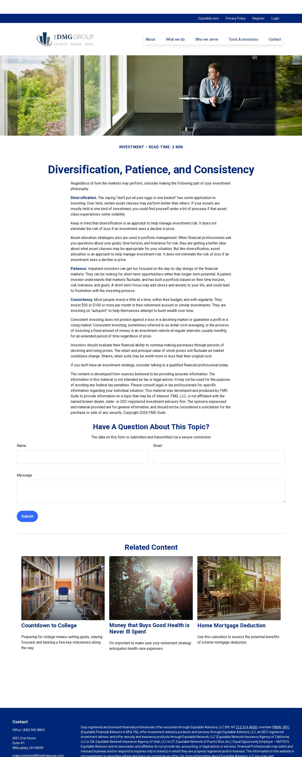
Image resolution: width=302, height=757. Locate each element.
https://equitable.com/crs (99, 747)
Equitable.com (208, 4)
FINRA (276, 713)
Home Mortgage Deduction (231, 611)
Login (275, 4)
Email (157, 432)
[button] (150, 25)
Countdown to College (49, 611)
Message (24, 461)
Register (258, 4)
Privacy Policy (236, 4)
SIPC (285, 713)
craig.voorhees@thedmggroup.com (38, 742)
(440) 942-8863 (33, 716)
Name (21, 432)
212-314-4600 (246, 713)
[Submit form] (27, 502)
